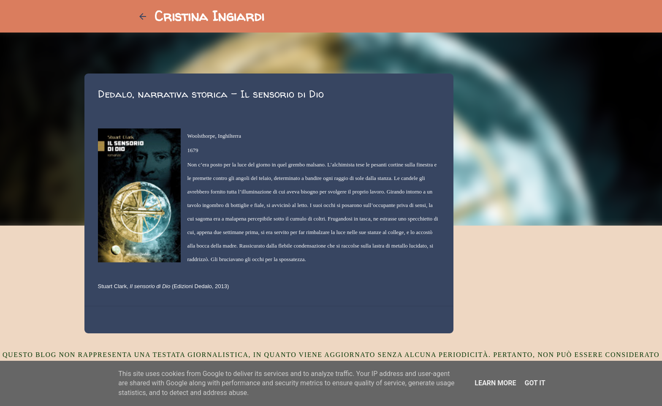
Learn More (495, 383)
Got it (534, 383)
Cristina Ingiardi (209, 16)
